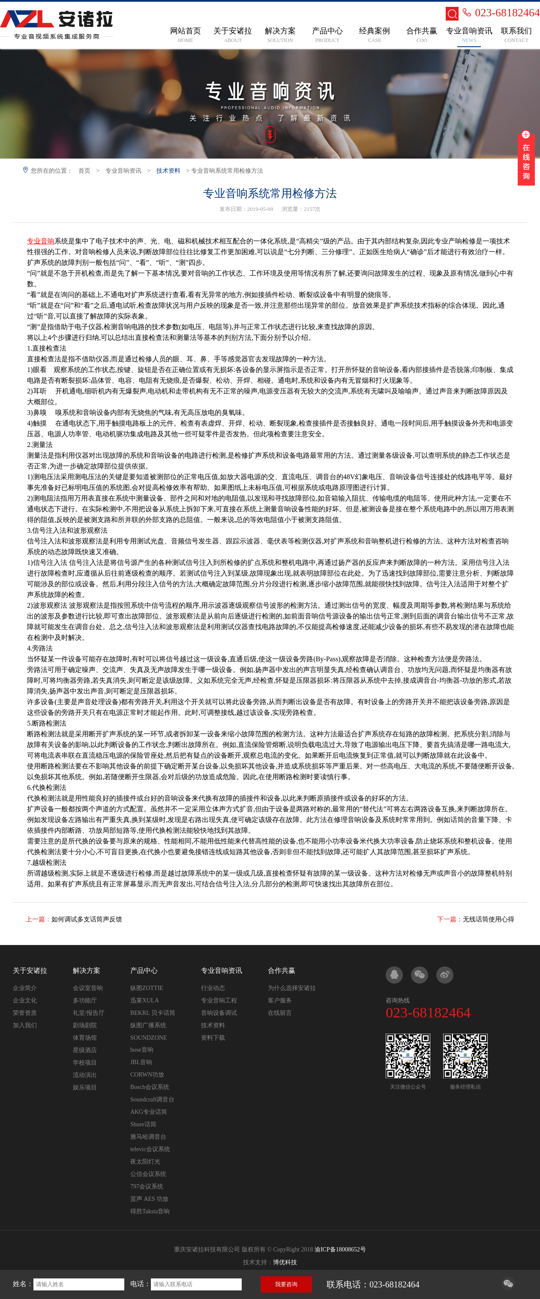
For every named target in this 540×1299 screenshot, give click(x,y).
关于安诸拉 (30, 970)
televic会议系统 (150, 1149)
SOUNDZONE (148, 1038)
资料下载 (213, 1038)
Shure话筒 (143, 1124)
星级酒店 (85, 1050)
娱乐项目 (85, 1087)
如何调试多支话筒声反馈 (86, 919)
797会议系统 (146, 1186)
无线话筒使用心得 (488, 919)
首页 (84, 171)
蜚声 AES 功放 (149, 1199)
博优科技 (285, 1262)
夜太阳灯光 (145, 1161)
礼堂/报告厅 (89, 1013)
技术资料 (168, 171)
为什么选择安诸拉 (292, 988)
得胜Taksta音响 (150, 1211)
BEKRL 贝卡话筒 (152, 1013)
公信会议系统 (148, 1174)
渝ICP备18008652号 (340, 1249)
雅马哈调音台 (148, 1137)
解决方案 (86, 970)
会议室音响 (88, 988)
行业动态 (213, 988)
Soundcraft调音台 (152, 1099)
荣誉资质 (25, 1013)
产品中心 (144, 970)
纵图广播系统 (148, 1025)
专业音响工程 (219, 1000)
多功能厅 (85, 1000)
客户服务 (280, 1000)
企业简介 (25, 988)
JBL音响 (141, 1062)
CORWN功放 (147, 1074)
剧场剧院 (85, 1025)
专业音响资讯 (123, 171)
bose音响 (141, 1050)
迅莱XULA (144, 1000)
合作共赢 (281, 970)
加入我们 (25, 1025)
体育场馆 (85, 1038)
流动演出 (85, 1075)
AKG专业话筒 (148, 1112)
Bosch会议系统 (149, 1087)
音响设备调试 (219, 1013)
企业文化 (25, 1000)
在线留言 (280, 1013)
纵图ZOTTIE (146, 988)
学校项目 (85, 1062)
